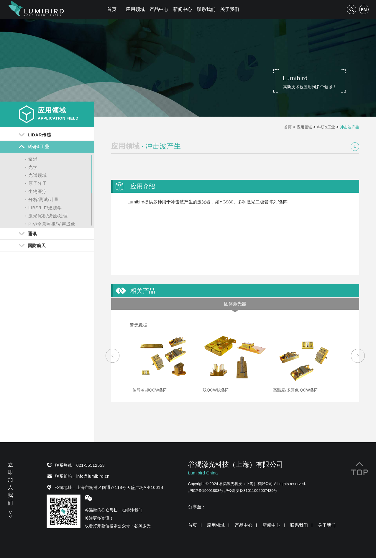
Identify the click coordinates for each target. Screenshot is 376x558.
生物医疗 (37, 191)
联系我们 (206, 9)
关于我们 (229, 9)
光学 (32, 167)
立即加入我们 (10, 489)
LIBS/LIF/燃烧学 (45, 207)
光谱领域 (37, 175)
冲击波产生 (349, 127)
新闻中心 (182, 9)
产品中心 (159, 9)
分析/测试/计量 (43, 199)
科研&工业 (326, 127)
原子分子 (37, 183)
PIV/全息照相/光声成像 (51, 223)
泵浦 (32, 158)
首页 (111, 9)
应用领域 (135, 9)
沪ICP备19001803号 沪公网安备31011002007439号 (233, 490)
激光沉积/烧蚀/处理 (48, 215)
